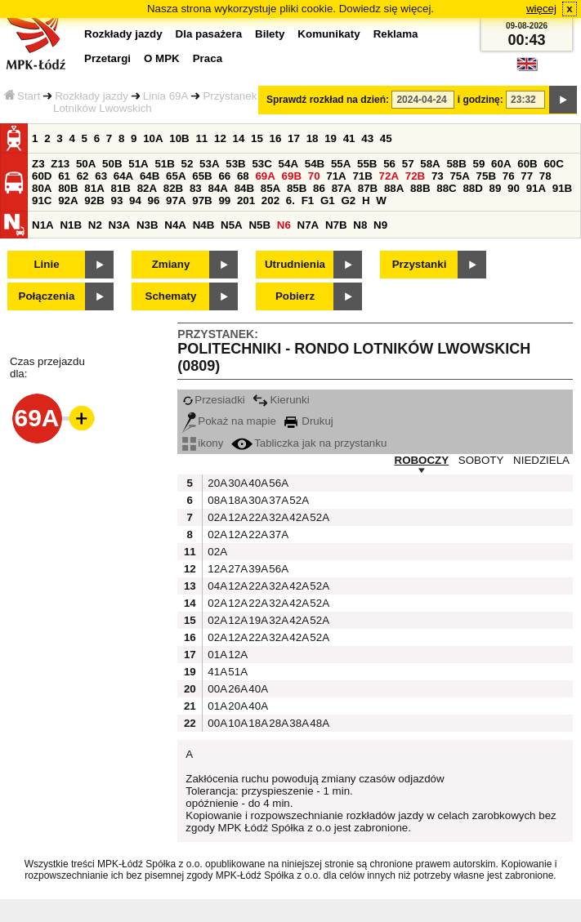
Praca (207, 58)
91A (536, 188)
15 (257, 138)
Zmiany (171, 264)
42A (297, 517)
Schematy (171, 296)
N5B (259, 225)
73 (437, 176)
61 (64, 176)
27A (236, 569)
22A (256, 517)
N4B (204, 225)
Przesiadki (213, 400)
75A (459, 176)
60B (527, 164)
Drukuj (308, 421)
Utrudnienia (295, 264)
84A (217, 188)
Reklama (395, 34)
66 (224, 176)
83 (196, 188)
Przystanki (419, 264)
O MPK (162, 58)
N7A (308, 225)
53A (209, 164)
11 (201, 138)
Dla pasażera (209, 34)
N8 (360, 225)
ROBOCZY (422, 460)
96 (154, 200)
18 (312, 138)
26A (236, 689)
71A (336, 176)
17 (294, 138)
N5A (232, 225)
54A (288, 164)
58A (430, 164)
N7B (336, 225)
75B (486, 176)
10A (153, 138)
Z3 (38, 164)
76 (509, 176)
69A (265, 176)
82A (147, 188)
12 (220, 138)
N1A (43, 225)
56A (277, 483)
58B (456, 164)
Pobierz (295, 296)
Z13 (60, 164)
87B (368, 188)
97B (202, 200)
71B (362, 176)
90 (513, 188)
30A (236, 483)
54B (314, 164)
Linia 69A (166, 96)
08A (216, 500)
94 (135, 200)
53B (235, 164)
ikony (202, 443)
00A (216, 689)
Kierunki (281, 400)
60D (41, 176)
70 (314, 176)
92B (94, 200)
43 (367, 138)
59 (479, 164)
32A (277, 517)
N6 (284, 225)
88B (420, 188)
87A (341, 188)
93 (116, 200)
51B (164, 164)
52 (187, 164)
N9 (380, 225)
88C (446, 188)
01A (216, 654)
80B (68, 188)
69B (292, 176)
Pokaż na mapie (229, 421)
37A (277, 500)
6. (290, 200)
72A (389, 176)
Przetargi (107, 58)
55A (341, 164)
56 (389, 164)
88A (394, 188)
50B (112, 164)
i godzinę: (480, 99)
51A (138, 164)
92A (68, 200)
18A (236, 500)
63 (101, 176)
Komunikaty (328, 34)
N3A (120, 225)
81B (120, 188)
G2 (348, 200)
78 (545, 176)
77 (527, 176)
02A (216, 517)
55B (367, 164)
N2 (95, 225)
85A (270, 188)
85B (296, 188)
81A (94, 188)
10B (179, 138)
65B (202, 176)
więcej (541, 8)
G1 (327, 200)
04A (216, 586)
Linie (46, 264)
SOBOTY (481, 460)
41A (216, 672)
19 (330, 138)
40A (256, 483)
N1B (71, 225)
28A (277, 723)
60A (501, 164)
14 (239, 138)
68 (243, 176)
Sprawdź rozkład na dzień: (327, 99)
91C (41, 200)
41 (349, 138)
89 (495, 188)
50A (86, 164)
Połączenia (47, 296)
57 (408, 164)
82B (173, 188)
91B (562, 188)
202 (270, 200)
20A (216, 483)
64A (123, 176)
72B (415, 176)
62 (83, 176)
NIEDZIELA (541, 460)
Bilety (269, 34)
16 (276, 138)
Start (22, 96)
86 (319, 188)
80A (41, 188)
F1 (308, 200)
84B (244, 188)
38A (297, 723)
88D (472, 188)
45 (386, 138)
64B (149, 176)
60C (553, 164)
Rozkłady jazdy (91, 96)
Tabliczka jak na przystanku (309, 443)
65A (175, 176)
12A (236, 517)
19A (256, 620)
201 (246, 200)
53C (261, 164)
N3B (147, 225)
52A (297, 500)
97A (175, 200)
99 (224, 200)
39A (256, 569)
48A (318, 723)
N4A (175, 225)
